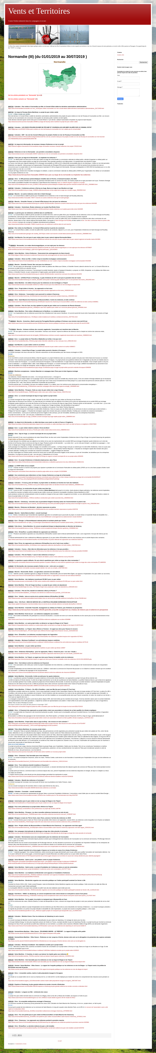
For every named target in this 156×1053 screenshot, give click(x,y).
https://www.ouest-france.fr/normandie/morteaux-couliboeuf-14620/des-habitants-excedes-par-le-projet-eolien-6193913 (43, 950)
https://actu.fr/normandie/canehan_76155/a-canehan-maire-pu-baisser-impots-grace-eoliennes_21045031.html (41, 956)
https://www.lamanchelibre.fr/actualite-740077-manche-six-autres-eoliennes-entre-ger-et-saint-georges (38, 197)
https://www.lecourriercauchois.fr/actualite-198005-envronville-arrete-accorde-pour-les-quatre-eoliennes (39, 685)
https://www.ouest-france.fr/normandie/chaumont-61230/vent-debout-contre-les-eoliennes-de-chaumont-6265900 (41, 672)
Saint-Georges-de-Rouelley (63, 220)
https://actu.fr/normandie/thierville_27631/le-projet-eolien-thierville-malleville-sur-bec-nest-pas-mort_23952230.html (42, 341)
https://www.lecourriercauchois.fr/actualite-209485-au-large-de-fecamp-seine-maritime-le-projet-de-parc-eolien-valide (43, 121)
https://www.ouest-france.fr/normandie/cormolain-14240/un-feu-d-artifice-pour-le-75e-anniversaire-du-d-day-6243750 (42, 795)
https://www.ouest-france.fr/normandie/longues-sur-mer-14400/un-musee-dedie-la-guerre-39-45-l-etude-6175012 (41, 997)
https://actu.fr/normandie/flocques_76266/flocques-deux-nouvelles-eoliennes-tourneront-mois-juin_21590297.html (42, 814)
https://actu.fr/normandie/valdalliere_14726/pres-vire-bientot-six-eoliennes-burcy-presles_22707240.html (39, 592)
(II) (41, 95)
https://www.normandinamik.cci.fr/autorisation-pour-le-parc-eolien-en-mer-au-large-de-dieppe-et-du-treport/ (40, 803)
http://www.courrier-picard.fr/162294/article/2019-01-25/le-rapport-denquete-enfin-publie (34, 933)
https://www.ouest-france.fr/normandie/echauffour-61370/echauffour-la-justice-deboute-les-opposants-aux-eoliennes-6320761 (45, 539)
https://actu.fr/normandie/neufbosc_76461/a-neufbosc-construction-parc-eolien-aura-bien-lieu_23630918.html (40, 498)
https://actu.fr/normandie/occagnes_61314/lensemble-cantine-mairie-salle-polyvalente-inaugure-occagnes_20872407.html (44, 980)
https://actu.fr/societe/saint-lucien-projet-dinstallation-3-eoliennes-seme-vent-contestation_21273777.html (39, 869)
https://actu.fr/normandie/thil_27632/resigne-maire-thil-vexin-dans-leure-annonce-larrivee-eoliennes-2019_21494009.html (44, 822)
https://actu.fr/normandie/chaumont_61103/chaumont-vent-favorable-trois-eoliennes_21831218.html (37, 761)
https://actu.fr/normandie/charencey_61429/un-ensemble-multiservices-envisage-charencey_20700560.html (40, 1011)
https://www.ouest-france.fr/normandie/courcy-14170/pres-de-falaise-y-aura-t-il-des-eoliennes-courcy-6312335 (41, 556)
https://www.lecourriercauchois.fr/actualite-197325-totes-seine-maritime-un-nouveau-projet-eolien (37, 752)
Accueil (59, 1041)
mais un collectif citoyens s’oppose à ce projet (71, 182)
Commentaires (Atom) (20, 1044)
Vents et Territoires (39, 10)
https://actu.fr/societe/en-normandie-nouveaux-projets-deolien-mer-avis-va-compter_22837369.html (37, 568)
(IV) (36, 99)
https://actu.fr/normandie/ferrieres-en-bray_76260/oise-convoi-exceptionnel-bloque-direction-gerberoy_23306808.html (43, 528)
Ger (83, 220)
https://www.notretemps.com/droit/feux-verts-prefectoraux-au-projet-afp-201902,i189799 (34, 808)
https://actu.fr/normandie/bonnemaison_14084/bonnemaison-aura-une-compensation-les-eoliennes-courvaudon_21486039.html (46, 846)
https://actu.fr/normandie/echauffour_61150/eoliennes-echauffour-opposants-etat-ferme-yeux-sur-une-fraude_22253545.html (45, 653)
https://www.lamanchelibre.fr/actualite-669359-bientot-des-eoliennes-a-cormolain (32, 788)
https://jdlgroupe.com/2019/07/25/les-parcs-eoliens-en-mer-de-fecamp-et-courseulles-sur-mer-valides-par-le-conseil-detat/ (44, 129)
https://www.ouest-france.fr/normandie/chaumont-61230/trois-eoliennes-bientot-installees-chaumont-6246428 (40, 776)
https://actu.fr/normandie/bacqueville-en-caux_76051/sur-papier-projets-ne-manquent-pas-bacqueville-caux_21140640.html (44, 910)
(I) (37, 95)
